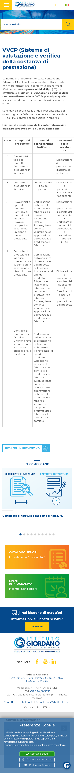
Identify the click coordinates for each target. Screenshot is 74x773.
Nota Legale (25, 702)
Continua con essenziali (37, 759)
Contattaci (10, 702)
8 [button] (46, 534)
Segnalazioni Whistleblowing (53, 702)
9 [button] (50, 534)
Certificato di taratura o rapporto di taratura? (32, 515)
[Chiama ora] (40, 691)
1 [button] (20, 534)
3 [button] (28, 534)
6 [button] (39, 534)
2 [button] (24, 534)
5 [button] (35, 534)
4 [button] (31, 534)
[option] (37, 495)
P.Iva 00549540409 (21, 677)
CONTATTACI (37, 626)
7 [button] (42, 534)
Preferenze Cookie (37, 765)
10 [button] (53, 534)
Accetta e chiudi (37, 753)
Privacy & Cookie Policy (49, 677)
